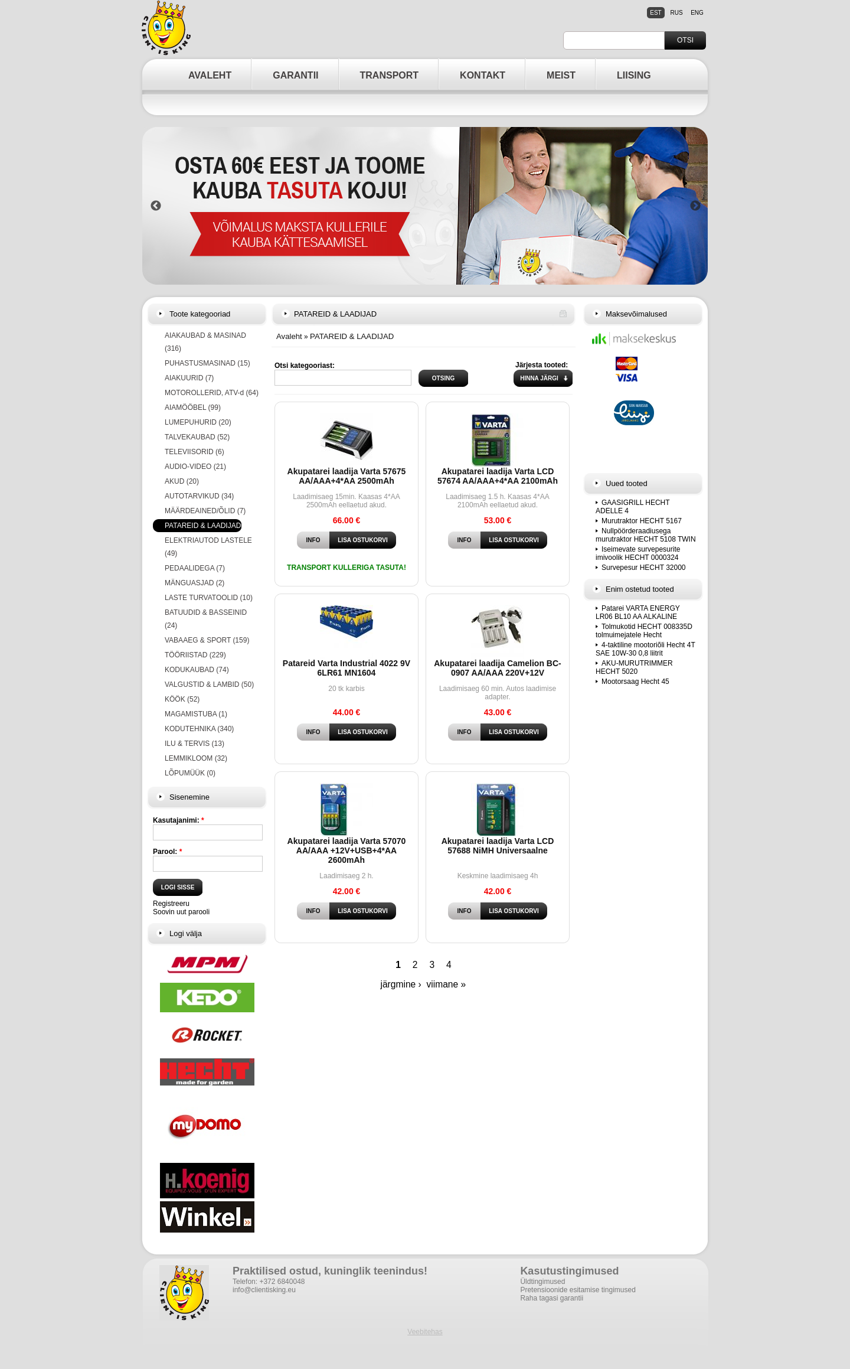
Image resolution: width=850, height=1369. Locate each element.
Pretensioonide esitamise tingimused (577, 1290)
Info (313, 540)
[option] (425, 206)
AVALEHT (209, 75)
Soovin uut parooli (181, 912)
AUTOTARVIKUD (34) (199, 496)
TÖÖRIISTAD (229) (195, 655)
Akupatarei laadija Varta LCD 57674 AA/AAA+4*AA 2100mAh (497, 476)
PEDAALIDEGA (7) (195, 568)
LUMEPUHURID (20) (198, 422)
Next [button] (695, 206)
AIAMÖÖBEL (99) (193, 407)
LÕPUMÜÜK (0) (190, 773)
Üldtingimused (542, 1281)
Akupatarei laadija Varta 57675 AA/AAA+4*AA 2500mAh (346, 476)
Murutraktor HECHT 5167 (641, 521)
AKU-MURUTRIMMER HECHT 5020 (634, 667)
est (655, 12)
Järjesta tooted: (541, 365)
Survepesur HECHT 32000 (643, 567)
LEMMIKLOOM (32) (196, 758)
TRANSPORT (389, 75)
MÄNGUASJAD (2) (194, 583)
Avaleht (289, 336)
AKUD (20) (182, 481)
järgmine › (400, 984)
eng (697, 12)
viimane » (446, 984)
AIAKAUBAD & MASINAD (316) (205, 342)
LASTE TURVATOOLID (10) (209, 598)
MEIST (561, 75)
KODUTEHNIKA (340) (199, 729)
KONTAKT (482, 75)
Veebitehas (424, 1332)
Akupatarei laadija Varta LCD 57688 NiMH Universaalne (498, 845)
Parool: (167, 852)
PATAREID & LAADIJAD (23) (210, 525)
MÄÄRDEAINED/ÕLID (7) (205, 511)
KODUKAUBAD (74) (197, 670)
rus (676, 12)
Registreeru (171, 903)
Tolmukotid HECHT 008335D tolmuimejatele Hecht (644, 630)
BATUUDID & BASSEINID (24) (206, 619)
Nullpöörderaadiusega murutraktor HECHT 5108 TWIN (646, 535)
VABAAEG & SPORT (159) (207, 640)
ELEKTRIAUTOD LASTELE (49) (208, 547)
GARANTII (295, 75)
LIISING (634, 75)
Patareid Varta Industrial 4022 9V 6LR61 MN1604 (346, 668)
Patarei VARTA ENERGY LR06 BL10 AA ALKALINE (638, 612)
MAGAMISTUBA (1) (196, 714)
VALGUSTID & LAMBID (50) (209, 684)
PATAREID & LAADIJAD (352, 336)
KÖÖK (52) (182, 699)
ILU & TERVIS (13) (194, 743)
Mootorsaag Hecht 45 (635, 681)
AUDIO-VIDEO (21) (195, 466)
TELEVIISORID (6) (194, 452)
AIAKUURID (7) (189, 378)
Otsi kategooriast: (304, 365)
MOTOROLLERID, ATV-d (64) (212, 393)
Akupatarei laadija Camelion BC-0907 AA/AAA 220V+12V (497, 668)
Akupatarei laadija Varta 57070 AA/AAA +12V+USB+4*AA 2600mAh (346, 850)
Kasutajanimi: (178, 820)
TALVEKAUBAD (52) (197, 437)
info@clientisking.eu (264, 1290)
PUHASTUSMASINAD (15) (207, 363)
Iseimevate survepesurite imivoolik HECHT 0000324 (638, 553)
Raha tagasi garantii (551, 1298)
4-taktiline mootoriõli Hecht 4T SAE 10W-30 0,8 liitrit (645, 649)
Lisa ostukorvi (362, 540)
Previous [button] (156, 206)
